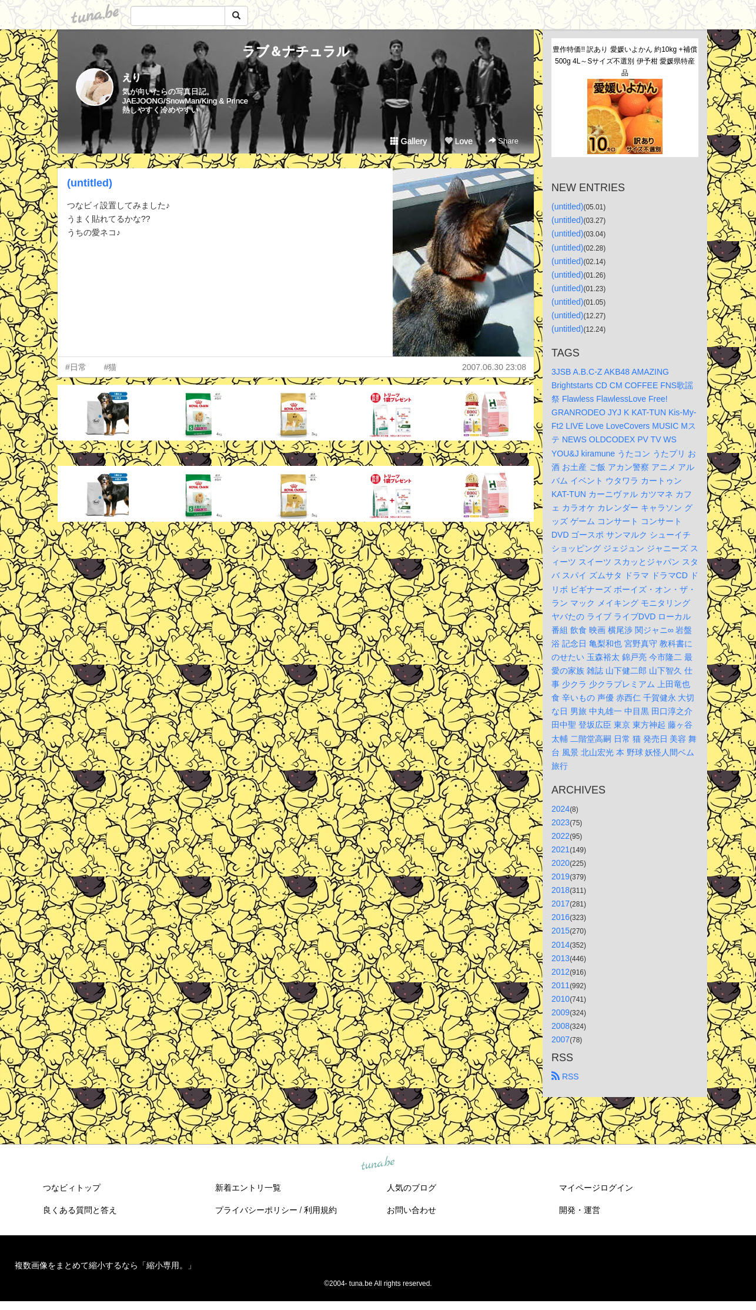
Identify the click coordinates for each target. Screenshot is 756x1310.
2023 (560, 822)
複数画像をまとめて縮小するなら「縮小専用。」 (105, 1265)
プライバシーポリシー (256, 1210)
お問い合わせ (411, 1210)
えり (131, 77)
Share (504, 140)
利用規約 (320, 1210)
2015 (560, 930)
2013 (560, 958)
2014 (560, 944)
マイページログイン (596, 1187)
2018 (560, 890)
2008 (560, 1026)
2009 (560, 1012)
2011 (560, 985)
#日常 (75, 367)
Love (458, 141)
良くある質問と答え (80, 1210)
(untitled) (89, 183)
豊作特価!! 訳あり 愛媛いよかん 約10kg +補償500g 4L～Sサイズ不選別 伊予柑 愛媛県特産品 (625, 61)
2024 (560, 809)
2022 (560, 836)
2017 (560, 903)
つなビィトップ (72, 1187)
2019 (560, 876)
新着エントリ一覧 (248, 1187)
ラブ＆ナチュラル (296, 51)
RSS (565, 1076)
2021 (560, 849)
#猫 (110, 367)
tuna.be (377, 1164)
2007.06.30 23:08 (494, 367)
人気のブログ (411, 1187)
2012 (560, 971)
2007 (560, 1039)
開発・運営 (579, 1210)
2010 (560, 999)
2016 (560, 917)
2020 (560, 863)
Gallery (408, 141)
